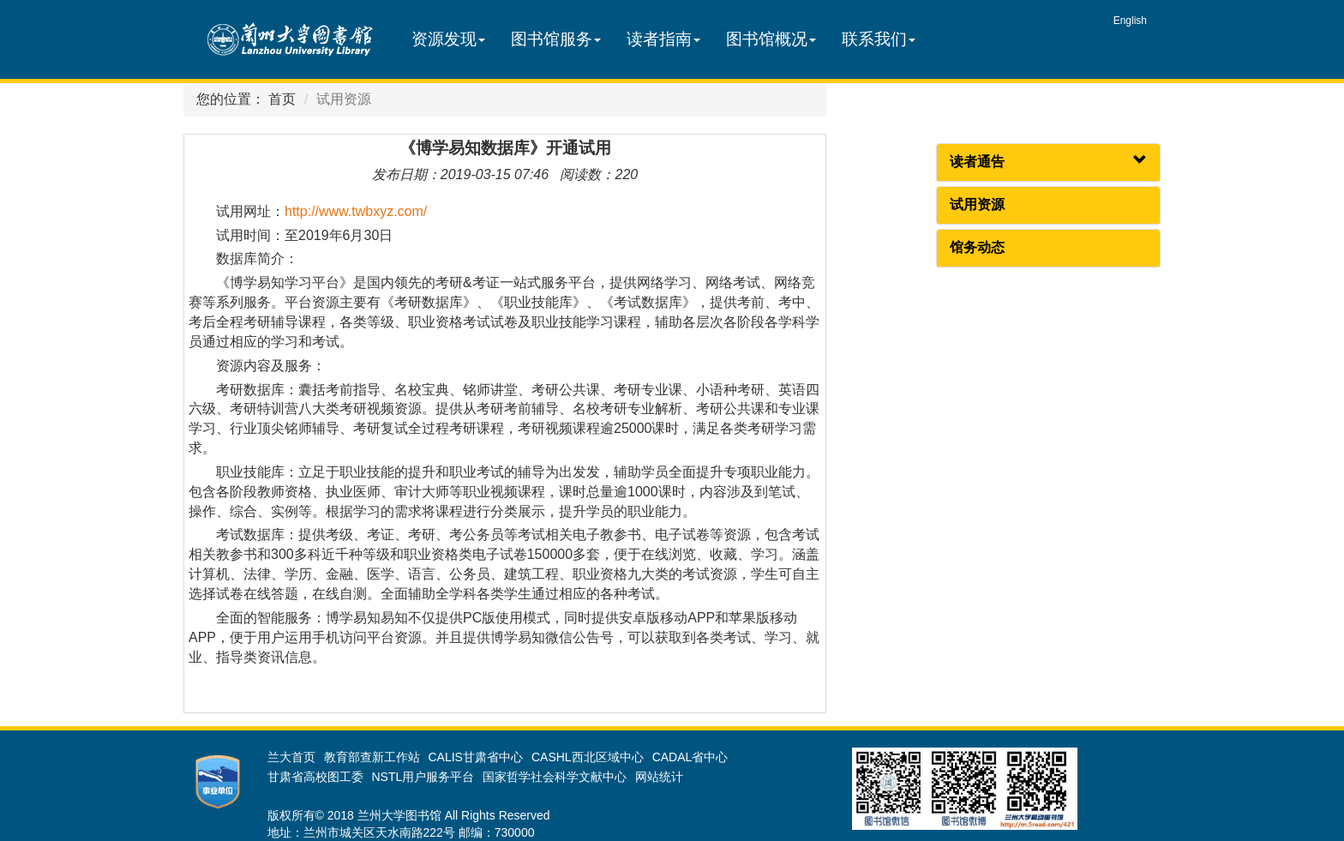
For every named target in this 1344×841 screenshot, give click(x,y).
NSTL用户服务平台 (423, 777)
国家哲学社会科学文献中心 (555, 777)
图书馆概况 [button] (771, 39)
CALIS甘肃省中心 (476, 757)
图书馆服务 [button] (556, 39)
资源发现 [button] (448, 39)
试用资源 (977, 204)
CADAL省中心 (690, 757)
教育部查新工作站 (372, 757)
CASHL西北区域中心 (587, 757)
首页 (282, 99)
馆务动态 (977, 247)
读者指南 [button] (663, 39)
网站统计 (659, 777)
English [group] (1130, 21)
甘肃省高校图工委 (315, 777)
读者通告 (977, 161)
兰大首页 (291, 757)
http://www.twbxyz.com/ (356, 211)
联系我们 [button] (878, 39)
